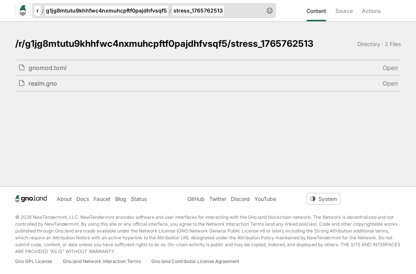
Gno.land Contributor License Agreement (195, 261)
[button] (270, 10)
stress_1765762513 (198, 10)
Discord (240, 199)
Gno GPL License (33, 261)
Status (139, 199)
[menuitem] (320, 10)
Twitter (217, 199)
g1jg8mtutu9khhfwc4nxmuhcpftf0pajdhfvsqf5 (106, 10)
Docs (82, 199)
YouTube (265, 199)
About (64, 199)
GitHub (196, 199)
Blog (120, 199)
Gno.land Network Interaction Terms (102, 261)
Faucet (102, 199)
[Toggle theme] (323, 199)
